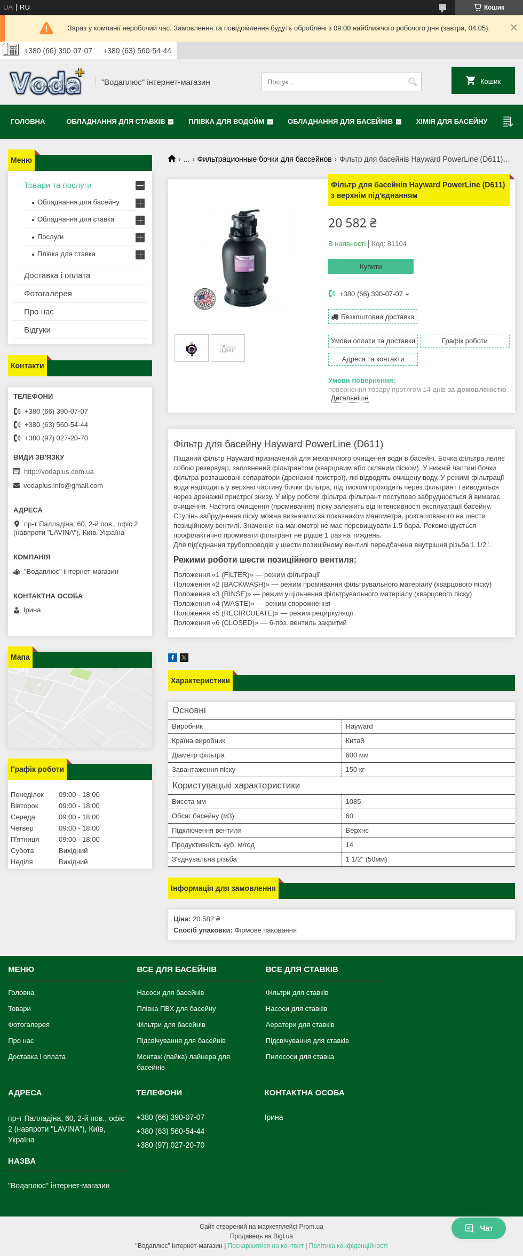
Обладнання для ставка (75, 219)
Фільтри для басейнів (171, 1025)
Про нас (39, 311)
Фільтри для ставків (297, 993)
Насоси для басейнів (170, 993)
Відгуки (37, 329)
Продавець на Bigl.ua (261, 1236)
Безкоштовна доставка (377, 317)
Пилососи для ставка (300, 1057)
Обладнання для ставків (115, 121)
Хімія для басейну (452, 121)
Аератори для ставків (300, 1025)
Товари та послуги (58, 184)
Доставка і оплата (57, 275)
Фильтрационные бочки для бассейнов (264, 159)
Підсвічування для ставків (307, 1041)
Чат (478, 1228)
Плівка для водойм (226, 121)
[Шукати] (412, 82)
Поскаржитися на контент (266, 1246)
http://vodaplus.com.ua (59, 472)
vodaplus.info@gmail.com (63, 485)
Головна (28, 121)
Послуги (50, 237)
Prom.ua (311, 1226)
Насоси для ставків (297, 1009)
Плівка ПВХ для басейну (176, 1009)
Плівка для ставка (66, 254)
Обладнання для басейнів (340, 121)
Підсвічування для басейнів (181, 1041)
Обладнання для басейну (78, 202)
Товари (19, 1009)
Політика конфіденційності (348, 1246)
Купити (371, 267)
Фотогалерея (48, 293)
